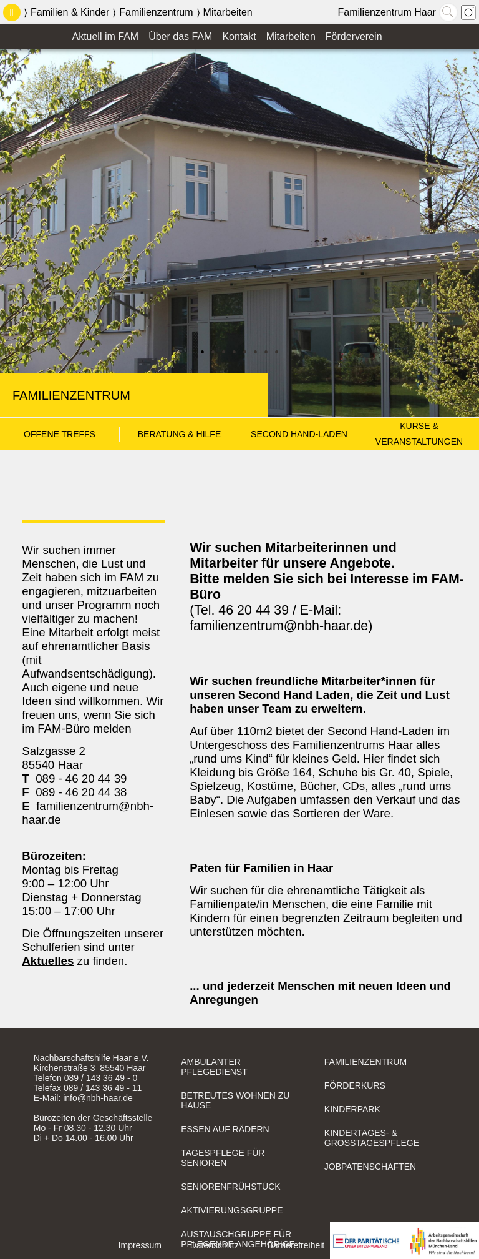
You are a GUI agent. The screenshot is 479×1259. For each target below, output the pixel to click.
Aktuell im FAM (105, 36)
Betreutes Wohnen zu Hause (235, 1100)
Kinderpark (352, 1109)
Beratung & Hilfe (179, 434)
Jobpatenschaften (370, 1167)
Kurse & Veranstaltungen (419, 427)
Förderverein (354, 36)
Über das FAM (180, 36)
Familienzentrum (156, 12)
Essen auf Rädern (225, 1129)
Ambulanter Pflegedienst (214, 1067)
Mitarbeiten (228, 12)
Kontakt (239, 36)
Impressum (140, 1245)
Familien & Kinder (70, 12)
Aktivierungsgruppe (232, 1210)
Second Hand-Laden (299, 434)
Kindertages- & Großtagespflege (371, 1138)
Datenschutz (214, 1245)
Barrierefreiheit (295, 1245)
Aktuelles (48, 960)
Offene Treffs (59, 434)
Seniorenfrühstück (230, 1187)
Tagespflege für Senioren (222, 1158)
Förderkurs (354, 1085)
